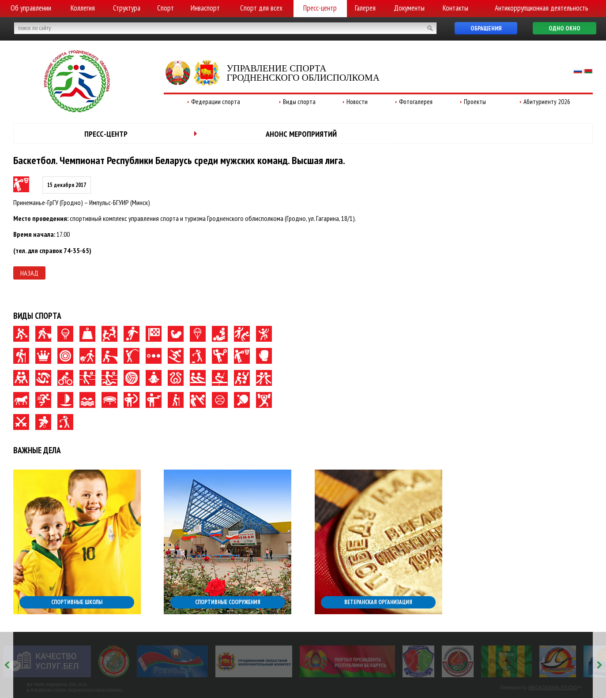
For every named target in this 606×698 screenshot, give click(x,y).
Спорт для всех (261, 8)
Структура (126, 8)
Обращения (485, 28)
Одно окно (564, 28)
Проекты (475, 101)
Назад (29, 273)
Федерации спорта (215, 101)
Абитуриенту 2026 (546, 101)
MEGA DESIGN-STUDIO (552, 687)
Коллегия (83, 8)
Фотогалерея (416, 101)
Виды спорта (299, 101)
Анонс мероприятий (301, 134)
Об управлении (31, 8)
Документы (409, 8)
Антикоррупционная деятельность (541, 8)
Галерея (365, 8)
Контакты (455, 8)
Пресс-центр (320, 8)
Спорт (165, 8)
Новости (357, 101)
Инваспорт (205, 8)
